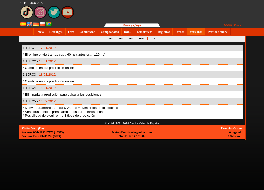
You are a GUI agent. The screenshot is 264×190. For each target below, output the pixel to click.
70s (111, 38)
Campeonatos (110, 32)
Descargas (56, 32)
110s (152, 38)
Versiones (196, 32)
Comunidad (87, 32)
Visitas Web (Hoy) (34, 128)
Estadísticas (144, 32)
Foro (71, 32)
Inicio (40, 32)
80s (121, 38)
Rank (127, 32)
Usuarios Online (231, 128)
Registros (164, 32)
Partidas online (218, 32)
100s (141, 38)
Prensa (179, 32)
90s (131, 38)
